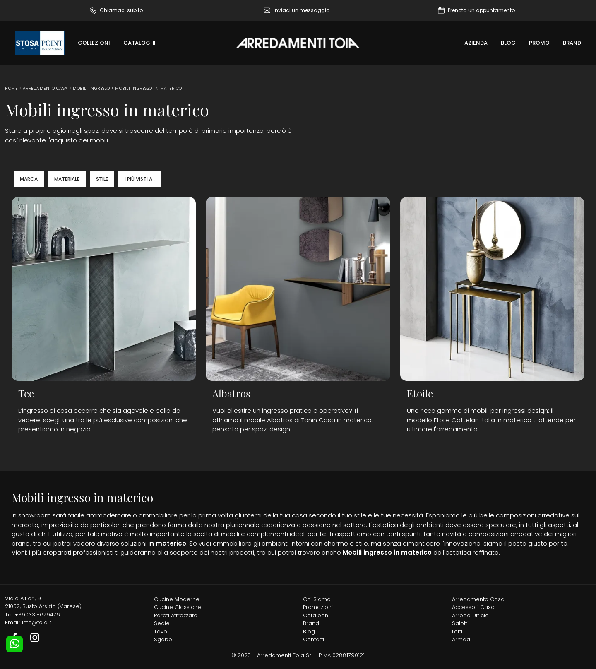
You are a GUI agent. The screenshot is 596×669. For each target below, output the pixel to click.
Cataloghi (139, 43)
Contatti (313, 639)
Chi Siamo (317, 599)
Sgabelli (165, 639)
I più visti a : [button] (140, 179)
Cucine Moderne (176, 599)
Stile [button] (102, 179)
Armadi (461, 639)
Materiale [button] (66, 179)
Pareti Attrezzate (175, 615)
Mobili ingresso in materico (148, 88)
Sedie (162, 623)
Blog (508, 43)
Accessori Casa (473, 607)
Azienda (476, 43)
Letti (457, 631)
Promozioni (318, 607)
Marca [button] (29, 179)
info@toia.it (36, 622)
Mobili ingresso (91, 88)
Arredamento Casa (45, 88)
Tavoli (162, 631)
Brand (572, 43)
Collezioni (94, 43)
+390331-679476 (37, 614)
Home (11, 88)
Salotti (460, 623)
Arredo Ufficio (470, 615)
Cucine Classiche (177, 607)
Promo (539, 43)
